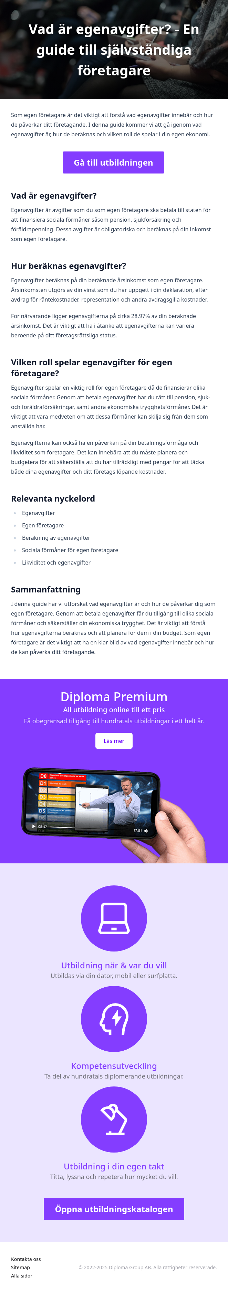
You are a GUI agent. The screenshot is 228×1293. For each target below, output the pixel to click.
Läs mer (114, 741)
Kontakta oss (26, 1259)
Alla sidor (21, 1275)
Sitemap (20, 1267)
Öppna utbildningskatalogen (114, 1209)
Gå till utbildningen (113, 162)
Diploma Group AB (130, 1267)
